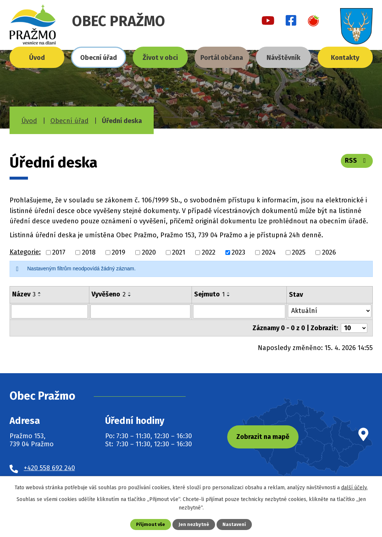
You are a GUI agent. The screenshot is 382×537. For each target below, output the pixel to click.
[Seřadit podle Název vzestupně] (40, 292)
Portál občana (221, 58)
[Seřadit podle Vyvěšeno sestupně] (130, 295)
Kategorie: (25, 252)
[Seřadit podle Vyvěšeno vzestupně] (130, 292)
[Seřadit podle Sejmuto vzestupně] (229, 292)
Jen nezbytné (194, 524)
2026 (329, 252)
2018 (89, 252)
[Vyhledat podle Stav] (329, 310)
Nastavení (234, 524)
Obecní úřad (98, 58)
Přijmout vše (150, 524)
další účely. (354, 487)
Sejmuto (209, 294)
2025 (299, 252)
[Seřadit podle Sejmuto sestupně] (229, 295)
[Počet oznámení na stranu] (354, 328)
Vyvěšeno (109, 294)
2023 (238, 252)
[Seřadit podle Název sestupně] (40, 295)
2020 (149, 252)
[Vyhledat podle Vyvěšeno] (140, 311)
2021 (178, 252)
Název (24, 294)
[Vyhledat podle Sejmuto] (239, 311)
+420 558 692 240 (49, 468)
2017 (58, 252)
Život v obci (160, 58)
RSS (357, 160)
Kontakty (345, 58)
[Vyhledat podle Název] (49, 311)
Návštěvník (283, 58)
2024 (269, 252)
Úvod (37, 58)
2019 (118, 252)
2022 (208, 252)
